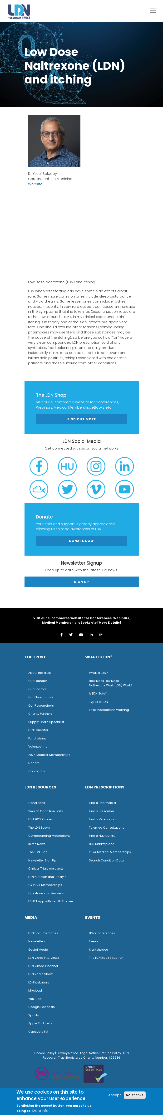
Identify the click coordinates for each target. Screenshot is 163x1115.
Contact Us (36, 771)
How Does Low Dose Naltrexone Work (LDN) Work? (110, 683)
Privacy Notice (67, 1053)
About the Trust (39, 673)
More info (40, 1110)
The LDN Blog (38, 852)
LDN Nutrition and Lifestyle (47, 877)
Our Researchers (41, 706)
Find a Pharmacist (102, 803)
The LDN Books (39, 828)
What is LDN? (98, 673)
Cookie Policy (44, 1053)
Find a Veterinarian (103, 819)
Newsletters (37, 941)
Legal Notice (89, 1053)
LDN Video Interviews (43, 958)
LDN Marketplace (101, 844)
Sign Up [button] (81, 582)
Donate (34, 763)
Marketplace (98, 950)
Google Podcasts (41, 1007)
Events (94, 941)
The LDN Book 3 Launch (106, 958)
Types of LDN (98, 702)
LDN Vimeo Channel (43, 966)
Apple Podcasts (40, 1023)
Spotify (33, 1015)
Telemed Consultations (106, 828)
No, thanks (134, 1095)
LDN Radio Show (40, 974)
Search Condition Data (45, 811)
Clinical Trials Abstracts (46, 868)
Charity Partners (40, 714)
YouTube (35, 999)
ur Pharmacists (42, 697)
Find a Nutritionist (102, 836)
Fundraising (37, 738)
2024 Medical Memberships (49, 755)
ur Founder (39, 681)
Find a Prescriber (101, 811)
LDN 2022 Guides (40, 819)
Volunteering (38, 746)
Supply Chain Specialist (46, 722)
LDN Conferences (102, 933)
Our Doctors (37, 689)
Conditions (36, 803)
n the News (37, 844)
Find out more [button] (81, 419)
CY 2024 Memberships (45, 885)
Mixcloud (35, 990)
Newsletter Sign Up (42, 860)
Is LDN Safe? (98, 693)
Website (35, 184)
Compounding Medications (49, 836)
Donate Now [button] (81, 540)
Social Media (38, 950)
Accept (114, 1095)
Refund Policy (111, 1053)
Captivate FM (38, 1032)
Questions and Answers (46, 893)
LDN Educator (38, 730)
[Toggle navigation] (153, 10)
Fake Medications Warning (109, 710)
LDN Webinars (38, 982)
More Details (109, 623)
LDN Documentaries (43, 933)
